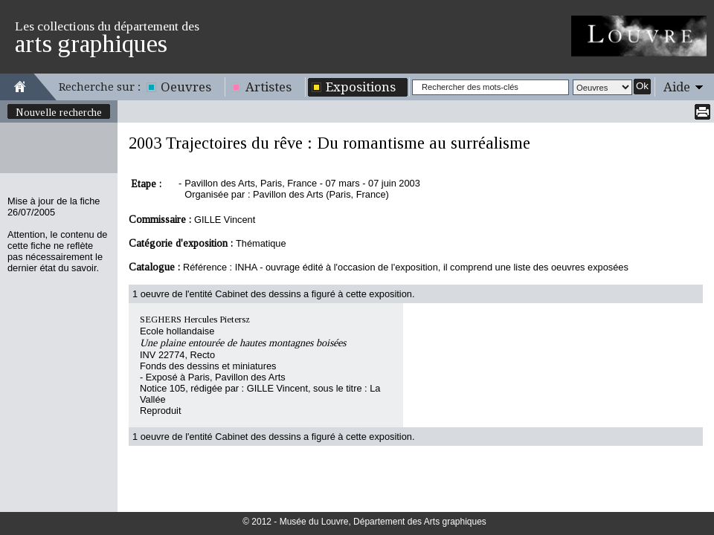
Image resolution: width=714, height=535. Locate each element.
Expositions (361, 87)
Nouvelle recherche (59, 112)
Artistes (268, 87)
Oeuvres (186, 87)
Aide (676, 87)
